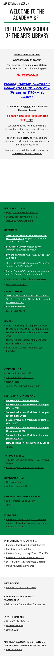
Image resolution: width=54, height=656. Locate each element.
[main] (27, 24)
